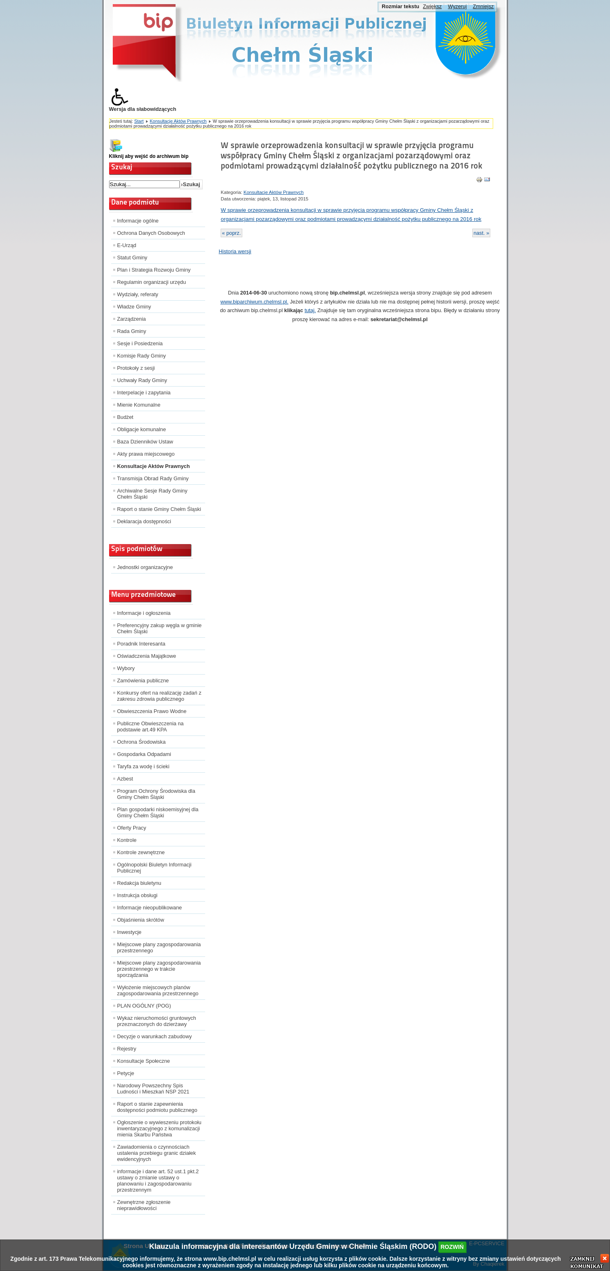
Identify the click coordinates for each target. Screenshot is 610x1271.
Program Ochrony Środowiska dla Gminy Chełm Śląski (156, 794)
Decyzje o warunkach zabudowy (154, 1036)
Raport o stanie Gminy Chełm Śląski (159, 509)
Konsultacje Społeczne (143, 1061)
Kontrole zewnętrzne (141, 852)
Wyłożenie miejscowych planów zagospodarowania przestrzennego (158, 990)
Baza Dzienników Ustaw (145, 442)
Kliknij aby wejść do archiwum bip (149, 156)
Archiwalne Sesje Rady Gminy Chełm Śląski (152, 494)
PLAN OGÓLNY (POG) (144, 1006)
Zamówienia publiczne (143, 680)
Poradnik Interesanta (141, 644)
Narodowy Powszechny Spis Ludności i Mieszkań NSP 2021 (153, 1088)
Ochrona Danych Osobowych (151, 233)
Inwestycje (129, 932)
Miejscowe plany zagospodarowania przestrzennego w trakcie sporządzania (159, 969)
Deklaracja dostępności (144, 521)
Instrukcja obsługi (137, 895)
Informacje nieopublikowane (149, 907)
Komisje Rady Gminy (141, 356)
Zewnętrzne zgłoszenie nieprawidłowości (144, 1205)
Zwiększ (432, 6)
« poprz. (231, 233)
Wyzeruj (457, 6)
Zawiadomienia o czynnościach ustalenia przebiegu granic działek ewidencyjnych (156, 1153)
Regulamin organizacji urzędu (151, 282)
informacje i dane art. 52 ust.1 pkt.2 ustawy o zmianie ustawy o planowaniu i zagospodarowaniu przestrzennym (158, 1180)
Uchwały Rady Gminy (142, 380)
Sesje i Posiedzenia (140, 343)
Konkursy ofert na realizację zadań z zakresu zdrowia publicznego (159, 696)
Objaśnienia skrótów (140, 920)
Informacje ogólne (138, 221)
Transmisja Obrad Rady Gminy (153, 478)
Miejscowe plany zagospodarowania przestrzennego (159, 947)
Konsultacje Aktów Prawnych (178, 121)
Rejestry (126, 1049)
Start (139, 121)
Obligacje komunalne (141, 429)
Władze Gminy (134, 307)
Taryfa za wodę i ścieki (143, 766)
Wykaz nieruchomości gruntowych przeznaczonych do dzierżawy (156, 1021)
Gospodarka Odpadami (144, 754)
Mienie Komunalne (139, 405)
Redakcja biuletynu (139, 883)
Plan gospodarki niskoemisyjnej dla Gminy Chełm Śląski (158, 812)
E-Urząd (126, 245)
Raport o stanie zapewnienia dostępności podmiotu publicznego (157, 1107)
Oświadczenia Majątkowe (146, 656)
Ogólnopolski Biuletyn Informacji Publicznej (154, 868)
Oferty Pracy (131, 828)
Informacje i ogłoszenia (144, 613)
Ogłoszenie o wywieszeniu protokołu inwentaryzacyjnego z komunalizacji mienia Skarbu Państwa (159, 1128)
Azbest (125, 779)
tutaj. (310, 310)
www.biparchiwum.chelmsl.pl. (254, 302)
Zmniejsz (483, 6)
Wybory (126, 668)
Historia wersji (235, 251)
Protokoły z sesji (136, 368)
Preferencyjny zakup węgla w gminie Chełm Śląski (159, 628)
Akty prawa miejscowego (146, 454)
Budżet (125, 417)
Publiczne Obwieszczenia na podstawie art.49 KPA (150, 726)
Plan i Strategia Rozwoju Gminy (154, 270)
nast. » (481, 233)
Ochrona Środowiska (141, 742)
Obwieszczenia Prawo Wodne (152, 711)
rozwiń (452, 1247)
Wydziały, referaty (138, 294)
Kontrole (127, 840)
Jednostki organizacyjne (145, 567)
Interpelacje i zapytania (144, 392)
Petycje (125, 1073)
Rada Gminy (131, 331)
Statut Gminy (132, 257)
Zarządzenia (131, 319)
